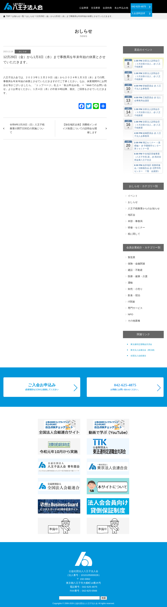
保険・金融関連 (136, 263)
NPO (130, 314)
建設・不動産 (135, 270)
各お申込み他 (109, 8)
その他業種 (134, 320)
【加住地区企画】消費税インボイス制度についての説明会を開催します (80, 128)
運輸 (130, 282)
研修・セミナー (136, 227)
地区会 (131, 214)
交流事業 (83, 8)
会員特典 (94, 8)
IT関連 (131, 301)
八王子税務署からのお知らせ (144, 208)
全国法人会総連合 (138, 356)
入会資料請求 (152, 6)
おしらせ (23, 51)
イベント (133, 195)
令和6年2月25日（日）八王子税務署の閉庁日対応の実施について (27, 128)
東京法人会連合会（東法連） (143, 350)
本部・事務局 (135, 221)
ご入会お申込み (42, 387)
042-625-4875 (128, 6)
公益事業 (71, 8)
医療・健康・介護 (137, 276)
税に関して (134, 233)
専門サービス (135, 308)
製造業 (131, 257)
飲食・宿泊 (134, 295)
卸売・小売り (135, 289)
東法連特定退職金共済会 (141, 344)
